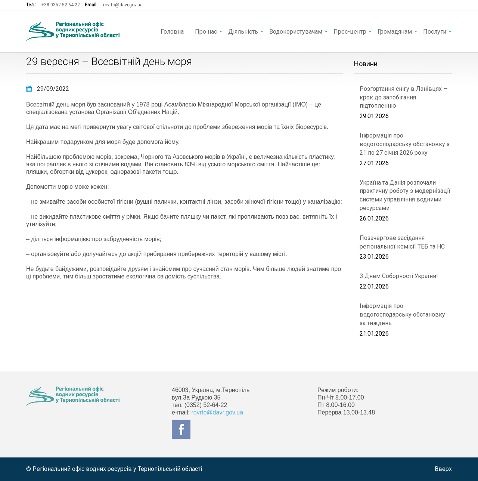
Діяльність (243, 31)
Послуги (434, 31)
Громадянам (395, 31)
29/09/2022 (47, 88)
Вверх (443, 468)
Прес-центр (349, 31)
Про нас (206, 31)
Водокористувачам (295, 31)
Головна (172, 31)
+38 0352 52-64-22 (60, 4)
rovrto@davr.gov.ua (123, 4)
